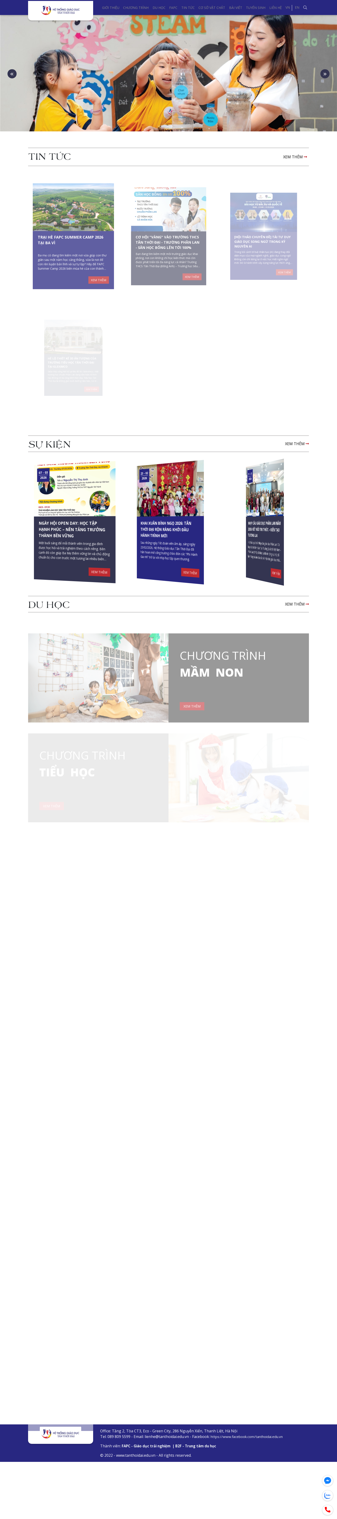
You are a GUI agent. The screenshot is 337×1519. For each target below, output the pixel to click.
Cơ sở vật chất (211, 7)
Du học (159, 7)
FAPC (173, 7)
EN (297, 7)
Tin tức (188, 7)
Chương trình (136, 7)
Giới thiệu (110, 7)
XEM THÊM (295, 197)
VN (288, 7)
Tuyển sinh (255, 7)
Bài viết (235, 7)
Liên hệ (275, 7)
